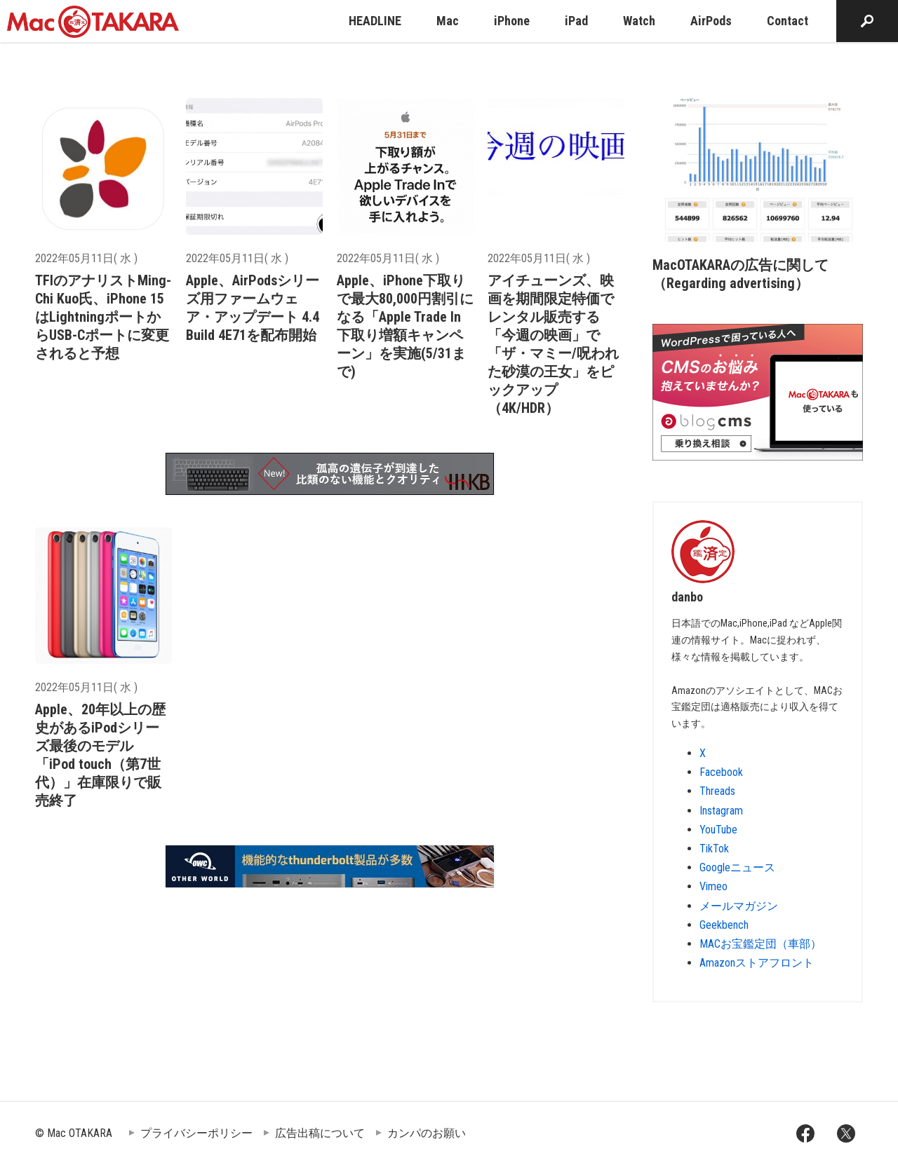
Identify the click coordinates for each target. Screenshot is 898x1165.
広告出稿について (320, 1133)
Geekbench (724, 925)
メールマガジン (738, 906)
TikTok (714, 848)
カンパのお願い (426, 1133)
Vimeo (713, 886)
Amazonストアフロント (756, 962)
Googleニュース (737, 867)
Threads (717, 791)
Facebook (721, 772)
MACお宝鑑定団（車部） (760, 944)
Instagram (721, 810)
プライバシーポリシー (196, 1133)
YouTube (718, 829)
